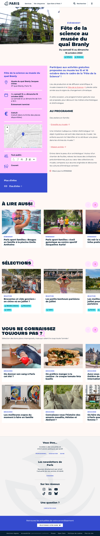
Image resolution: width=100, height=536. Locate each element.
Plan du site (89, 533)
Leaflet (23, 147)
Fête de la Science (76, 87)
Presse (53, 533)
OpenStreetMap (33, 147)
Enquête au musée (59, 124)
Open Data (61, 533)
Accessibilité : (35, 533)
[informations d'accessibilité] (24, 159)
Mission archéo (57, 147)
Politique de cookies (75, 533)
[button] (23, 134)
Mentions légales (13, 533)
